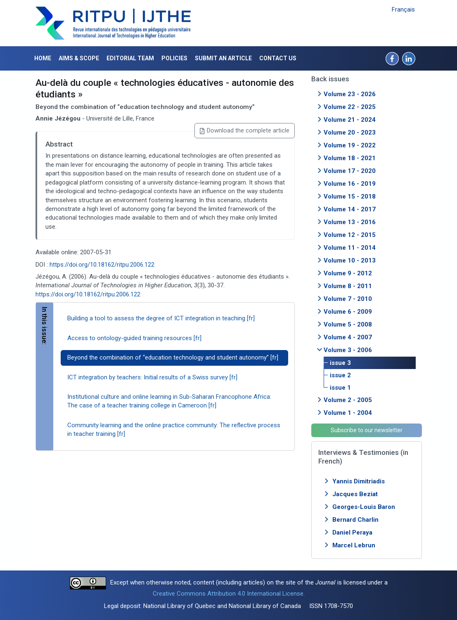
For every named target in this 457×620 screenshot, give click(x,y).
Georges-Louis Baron (363, 507)
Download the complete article (244, 130)
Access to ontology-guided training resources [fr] (134, 338)
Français (403, 9)
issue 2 (340, 375)
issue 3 (340, 363)
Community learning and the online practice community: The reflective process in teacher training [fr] (173, 429)
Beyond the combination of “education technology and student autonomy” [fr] (172, 357)
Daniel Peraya (352, 532)
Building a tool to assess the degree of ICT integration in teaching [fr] (161, 318)
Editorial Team (130, 58)
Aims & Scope (79, 58)
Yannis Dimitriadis (358, 481)
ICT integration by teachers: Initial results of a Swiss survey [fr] (152, 377)
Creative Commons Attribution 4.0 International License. (229, 593)
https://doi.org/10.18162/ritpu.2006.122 (102, 264)
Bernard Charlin (355, 519)
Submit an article (223, 58)
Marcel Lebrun (353, 545)
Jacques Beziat (355, 494)
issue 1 (340, 387)
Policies (174, 58)
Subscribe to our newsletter (367, 430)
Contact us (277, 58)
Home (42, 58)
